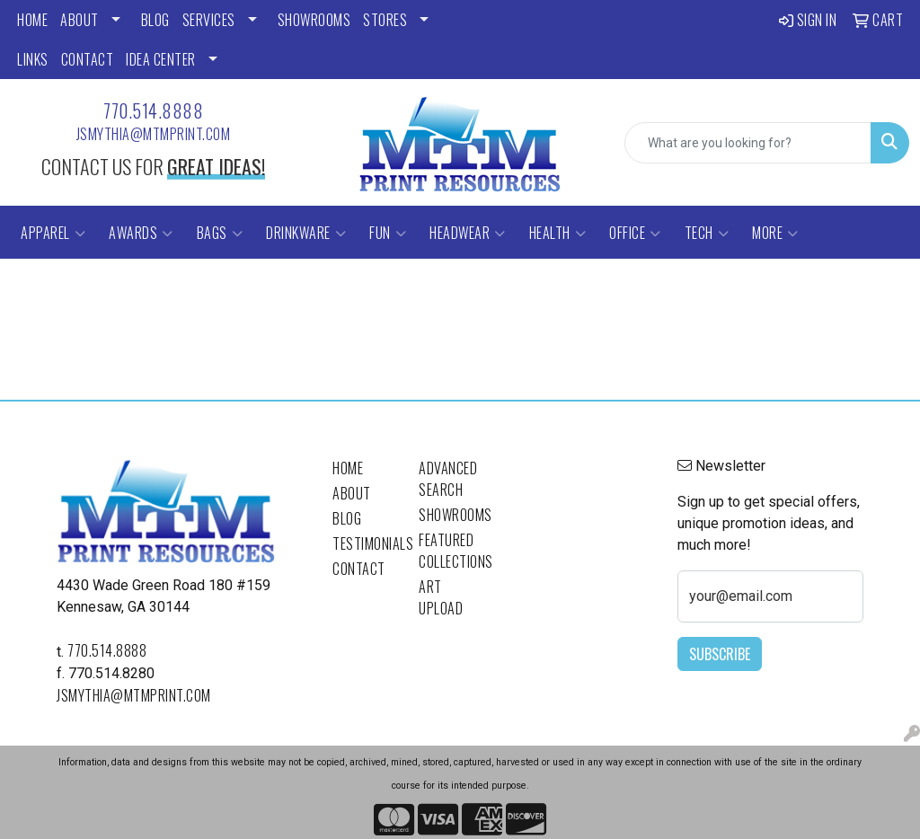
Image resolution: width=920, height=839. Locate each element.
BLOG (155, 20)
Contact (358, 568)
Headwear (467, 232)
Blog (346, 518)
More (775, 232)
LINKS (33, 59)
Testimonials (364, 543)
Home (347, 468)
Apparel (53, 232)
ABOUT (79, 20)
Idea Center (161, 59)
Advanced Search (448, 478)
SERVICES (208, 20)
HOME (32, 20)
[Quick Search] (747, 142)
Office (635, 232)
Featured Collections (451, 550)
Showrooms (451, 514)
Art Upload (441, 597)
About (351, 493)
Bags (220, 232)
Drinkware (306, 232)
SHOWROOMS (314, 20)
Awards (141, 232)
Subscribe (719, 654)
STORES (385, 20)
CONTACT (87, 59)
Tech (707, 232)
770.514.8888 (153, 110)
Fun (387, 232)
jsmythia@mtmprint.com (153, 134)
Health (558, 232)
